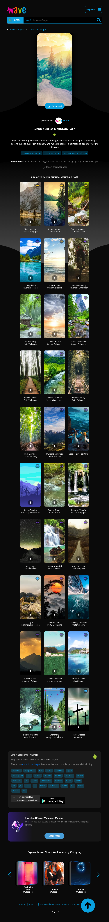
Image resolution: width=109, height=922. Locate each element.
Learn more (54, 835)
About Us (33, 904)
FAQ (79, 904)
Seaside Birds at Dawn (78, 454)
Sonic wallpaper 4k (52, 153)
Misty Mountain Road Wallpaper (78, 567)
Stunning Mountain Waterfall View (78, 623)
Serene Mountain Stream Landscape (54, 398)
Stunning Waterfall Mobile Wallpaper (79, 511)
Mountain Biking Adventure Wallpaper (79, 286)
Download (54, 106)
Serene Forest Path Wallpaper (30, 398)
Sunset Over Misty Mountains (54, 623)
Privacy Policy (68, 904)
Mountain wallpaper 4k (31, 153)
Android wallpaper (31, 764)
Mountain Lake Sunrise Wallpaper (30, 230)
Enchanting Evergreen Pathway (54, 735)
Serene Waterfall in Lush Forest (54, 567)
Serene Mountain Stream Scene (78, 230)
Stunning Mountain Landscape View (54, 455)
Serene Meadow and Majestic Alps (54, 679)
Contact (22, 904)
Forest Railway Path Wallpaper (78, 398)
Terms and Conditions (50, 904)
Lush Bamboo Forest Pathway (30, 455)
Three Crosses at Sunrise (78, 735)
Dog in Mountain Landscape (30, 623)
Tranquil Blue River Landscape (30, 286)
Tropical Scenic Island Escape (78, 679)
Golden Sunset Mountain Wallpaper (30, 679)
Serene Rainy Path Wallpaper (30, 342)
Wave (62, 120)
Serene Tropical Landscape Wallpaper (30, 511)
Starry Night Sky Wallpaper (30, 567)
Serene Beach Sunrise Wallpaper (54, 342)
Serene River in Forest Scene (54, 511)
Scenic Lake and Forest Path (55, 230)
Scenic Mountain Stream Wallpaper (78, 342)
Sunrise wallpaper (37, 29)
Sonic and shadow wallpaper (75, 153)
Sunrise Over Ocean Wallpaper (54, 286)
